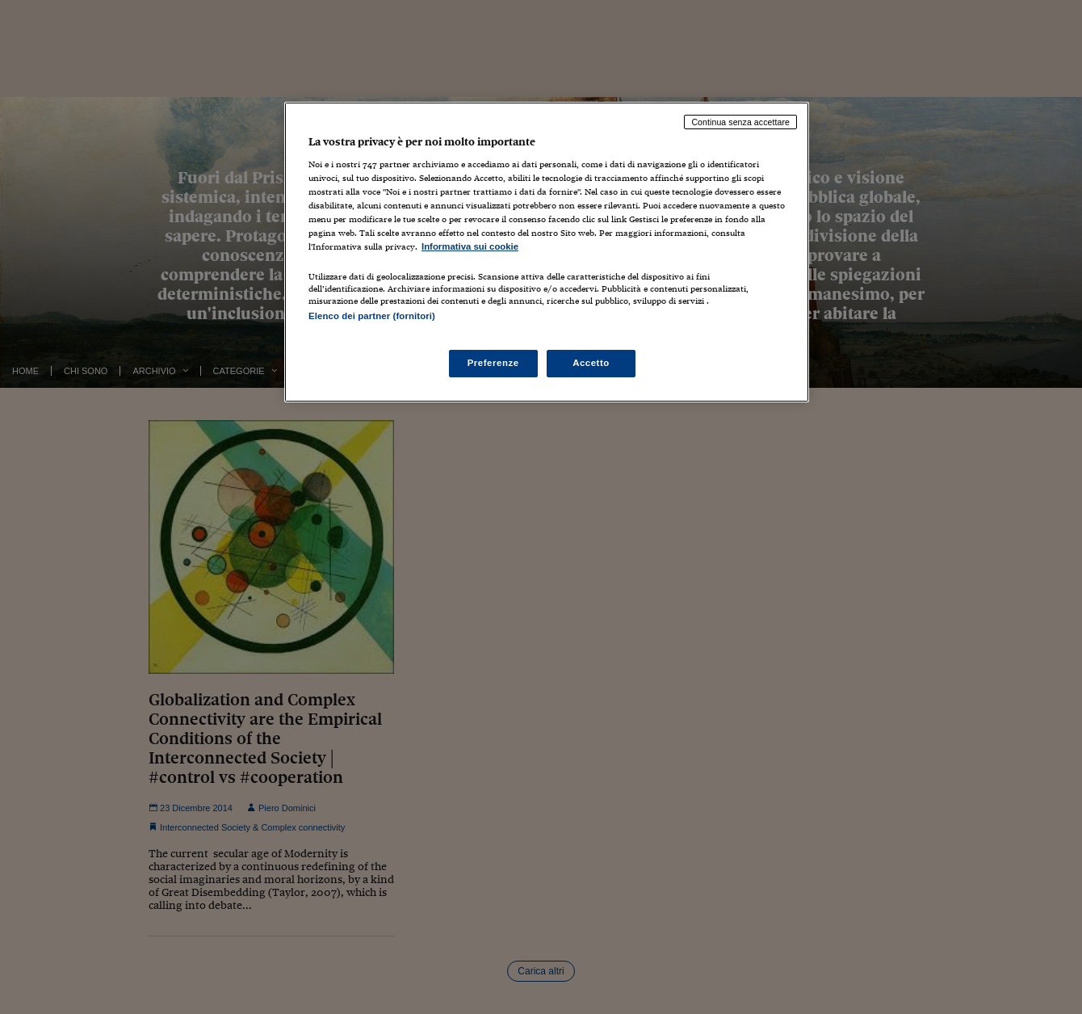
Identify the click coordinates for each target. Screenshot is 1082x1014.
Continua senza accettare (740, 122)
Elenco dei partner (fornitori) (371, 316)
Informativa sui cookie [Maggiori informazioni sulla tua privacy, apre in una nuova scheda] (469, 246)
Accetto (591, 363)
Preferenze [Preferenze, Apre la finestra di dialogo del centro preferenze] (493, 363)
